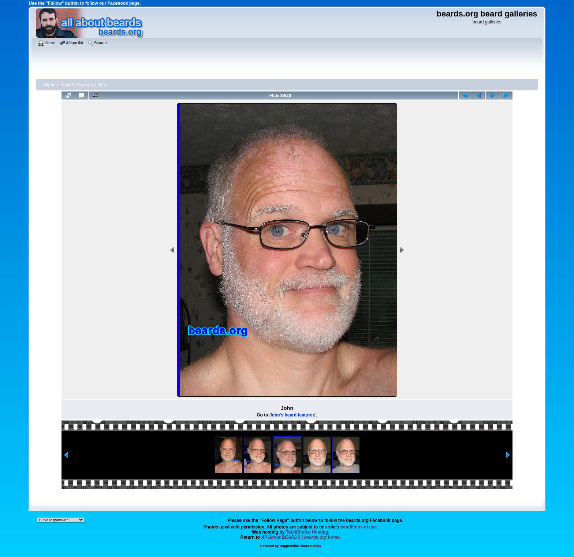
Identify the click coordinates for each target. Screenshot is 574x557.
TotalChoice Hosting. (307, 532)
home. (301, 537)
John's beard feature (291, 415)
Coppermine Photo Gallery (300, 546)
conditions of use (358, 527)
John (102, 84)
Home (49, 84)
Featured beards (76, 84)
